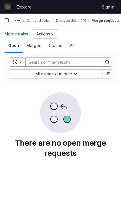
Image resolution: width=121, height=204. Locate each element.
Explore (24, 7)
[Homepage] (7, 6)
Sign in (108, 7)
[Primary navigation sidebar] (6, 20)
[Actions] (45, 34)
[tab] (14, 46)
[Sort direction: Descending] (107, 73)
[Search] (63, 62)
